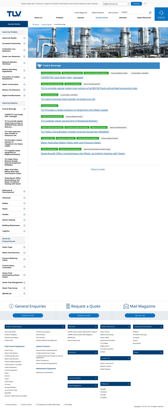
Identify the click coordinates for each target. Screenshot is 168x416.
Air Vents (7, 384)
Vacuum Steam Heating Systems (46, 350)
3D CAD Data (40, 338)
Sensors (7, 376)
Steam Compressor (42, 360)
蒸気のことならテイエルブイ (14, 13)
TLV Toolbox (104, 343)
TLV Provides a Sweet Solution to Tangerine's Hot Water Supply (74, 109)
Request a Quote (105, 366)
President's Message (140, 335)
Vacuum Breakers (10, 387)
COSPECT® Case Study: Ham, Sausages (62, 77)
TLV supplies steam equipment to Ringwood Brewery (69, 120)
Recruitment (137, 343)
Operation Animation (11, 338)
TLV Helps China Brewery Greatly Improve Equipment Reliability (75, 131)
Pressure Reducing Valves (13, 362)
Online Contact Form (107, 363)
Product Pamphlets (11, 335)
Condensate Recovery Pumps (45, 353)
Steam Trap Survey (74, 340)
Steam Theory (104, 332)
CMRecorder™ (105, 346)
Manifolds (8, 393)
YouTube (103, 395)
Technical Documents (43, 332)
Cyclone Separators (11, 370)
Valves (7, 379)
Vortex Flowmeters (11, 367)
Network (135, 332)
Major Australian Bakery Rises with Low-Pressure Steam (71, 142)
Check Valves (9, 382)
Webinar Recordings (106, 335)
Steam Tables (104, 338)
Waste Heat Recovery (12, 359)
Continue (136, 4)
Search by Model (10, 332)
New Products (40, 335)
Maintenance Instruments (44, 372)
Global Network (105, 369)
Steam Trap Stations (11, 353)
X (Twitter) (103, 398)
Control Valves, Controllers (13, 365)
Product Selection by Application (46, 340)
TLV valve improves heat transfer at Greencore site (68, 99)
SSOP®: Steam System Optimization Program (82, 332)
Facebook (103, 392)
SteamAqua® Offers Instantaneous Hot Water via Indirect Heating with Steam (83, 153)
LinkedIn (103, 389)
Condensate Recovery (12, 356)
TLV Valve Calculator (107, 349)
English (124, 12)
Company (136, 338)
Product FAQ (9, 340)
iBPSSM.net (71, 338)
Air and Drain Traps (11, 390)
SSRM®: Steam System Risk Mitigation (80, 335)
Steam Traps (9, 350)
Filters (7, 373)
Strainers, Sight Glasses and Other (16, 396)
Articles (102, 352)
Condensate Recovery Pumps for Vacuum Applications (49, 357)
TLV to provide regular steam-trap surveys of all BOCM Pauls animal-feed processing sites (89, 88)
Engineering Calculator (107, 340)
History (135, 340)
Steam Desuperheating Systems (46, 363)
